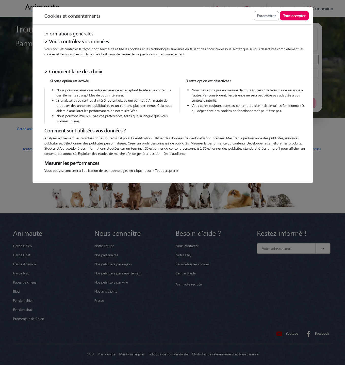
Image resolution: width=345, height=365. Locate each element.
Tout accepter (294, 15)
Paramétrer (266, 15)
